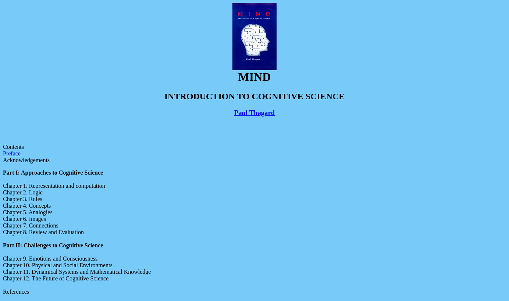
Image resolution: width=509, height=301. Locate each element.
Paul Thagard (254, 113)
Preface (12, 153)
